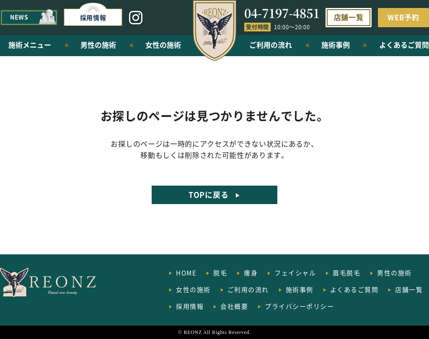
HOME (186, 272)
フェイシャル (295, 272)
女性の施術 (163, 44)
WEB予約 (403, 17)
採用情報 (93, 17)
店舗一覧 (349, 17)
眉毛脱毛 (346, 272)
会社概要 (234, 306)
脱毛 (220, 272)
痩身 (251, 272)
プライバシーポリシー (299, 306)
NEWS (19, 17)
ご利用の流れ (270, 44)
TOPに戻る (208, 194)
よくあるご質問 (404, 44)
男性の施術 (98, 44)
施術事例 (335, 44)
